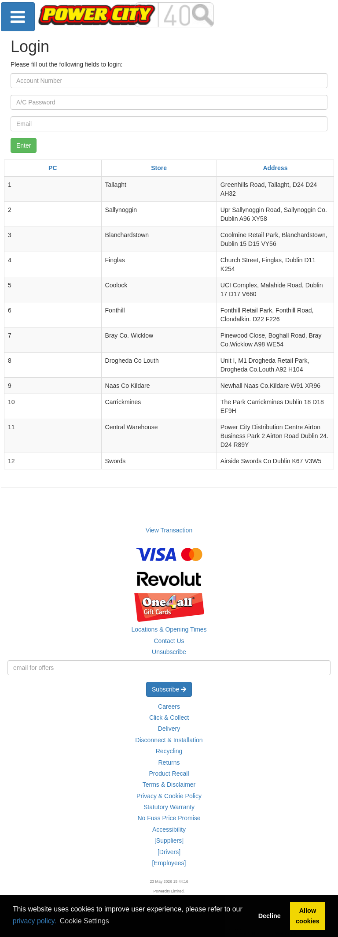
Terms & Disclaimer (169, 784)
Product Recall (169, 773)
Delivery (169, 728)
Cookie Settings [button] (84, 921)
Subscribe (169, 689)
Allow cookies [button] (308, 916)
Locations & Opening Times (168, 629)
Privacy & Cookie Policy (169, 795)
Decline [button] (269, 915)
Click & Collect (169, 717)
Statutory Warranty (169, 807)
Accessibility (169, 829)
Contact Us (169, 640)
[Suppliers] (169, 840)
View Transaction (169, 530)
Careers (169, 706)
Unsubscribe (169, 651)
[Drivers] (169, 851)
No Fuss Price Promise (168, 818)
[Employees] (169, 862)
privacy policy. (34, 921)
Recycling (169, 751)
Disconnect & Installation (168, 740)
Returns (169, 762)
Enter (23, 145)
